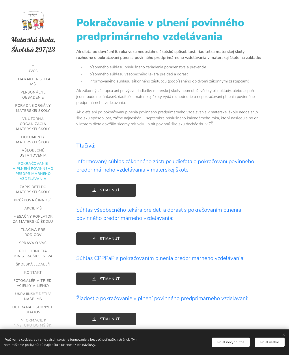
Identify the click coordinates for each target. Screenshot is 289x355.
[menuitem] (33, 71)
